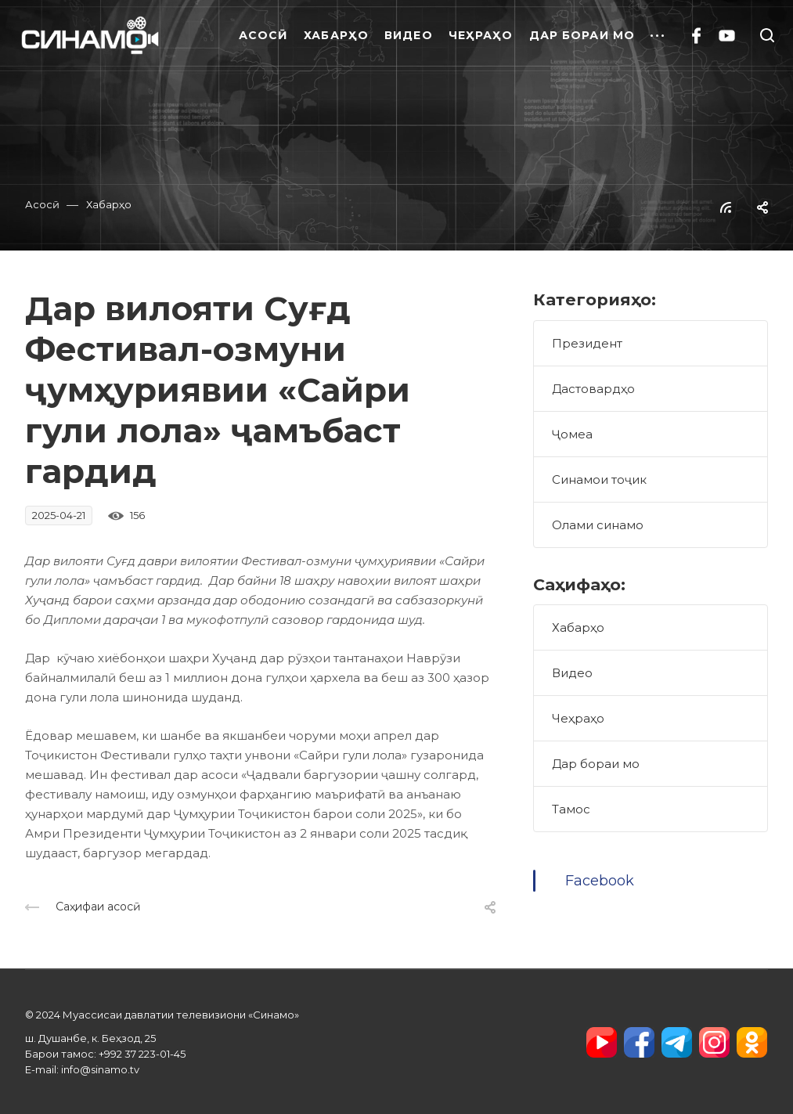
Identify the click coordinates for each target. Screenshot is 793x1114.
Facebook (599, 880)
